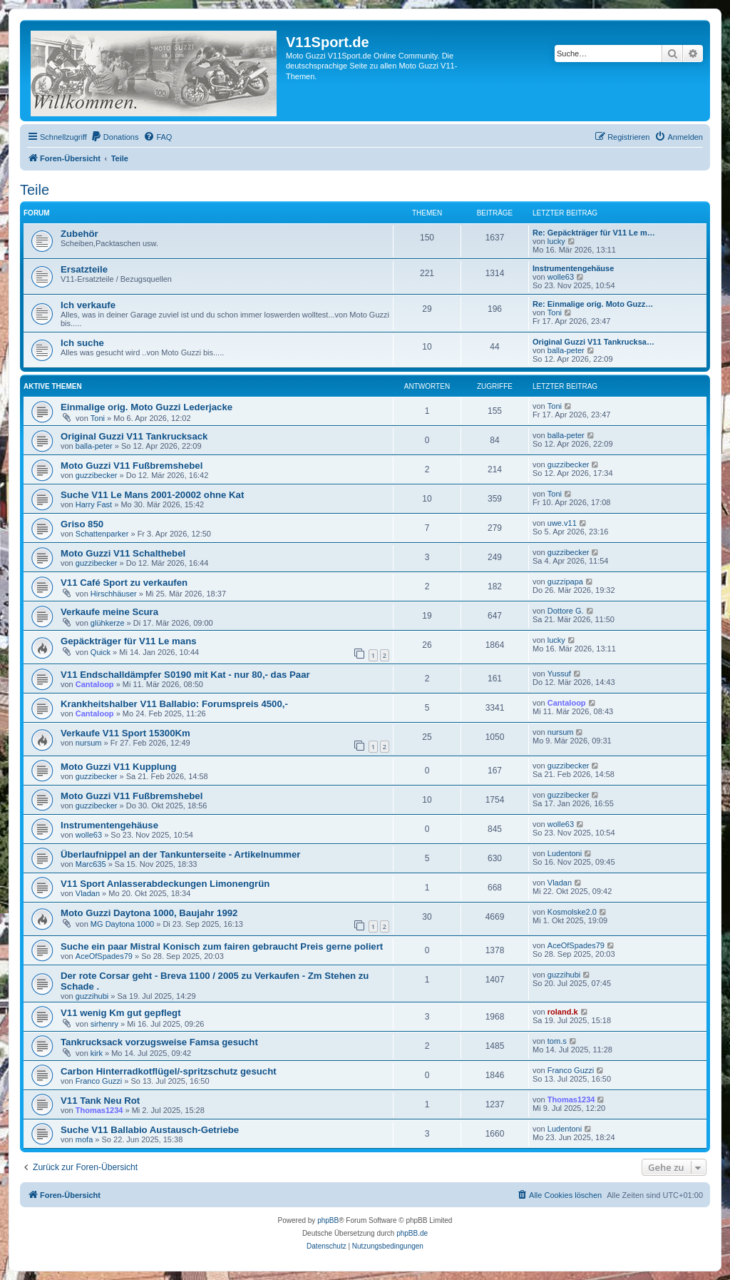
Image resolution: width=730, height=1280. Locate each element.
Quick (100, 652)
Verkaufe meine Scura (109, 611)
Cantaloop (95, 684)
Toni (555, 312)
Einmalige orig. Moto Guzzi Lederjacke (146, 407)
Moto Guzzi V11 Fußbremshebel (131, 465)
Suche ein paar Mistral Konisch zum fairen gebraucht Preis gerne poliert (222, 946)
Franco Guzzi (99, 1081)
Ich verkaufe (88, 305)
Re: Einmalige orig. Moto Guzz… (593, 304)
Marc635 (91, 864)
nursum (89, 742)
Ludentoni (565, 853)
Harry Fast (94, 504)
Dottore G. (566, 610)
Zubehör (79, 233)
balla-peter (566, 350)
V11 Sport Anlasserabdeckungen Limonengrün (165, 883)
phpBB (328, 1220)
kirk (97, 1053)
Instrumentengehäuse (573, 268)
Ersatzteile (84, 269)
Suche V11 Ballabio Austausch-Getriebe (150, 1129)
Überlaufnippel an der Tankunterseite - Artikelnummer (180, 854)
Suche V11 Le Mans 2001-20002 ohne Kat (152, 494)
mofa (84, 1139)
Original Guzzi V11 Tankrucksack (134, 436)
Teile (34, 190)
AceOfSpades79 (104, 956)
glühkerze (108, 623)
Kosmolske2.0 (572, 912)
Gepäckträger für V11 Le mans (129, 641)
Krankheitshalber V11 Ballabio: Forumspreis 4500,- (174, 704)
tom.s (557, 1041)
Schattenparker (102, 533)
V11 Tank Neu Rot (100, 1100)
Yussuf (559, 673)
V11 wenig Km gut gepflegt (121, 1012)
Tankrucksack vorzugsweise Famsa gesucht (159, 1042)
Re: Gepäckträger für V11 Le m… (594, 232)
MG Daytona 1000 (122, 924)
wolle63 (561, 277)
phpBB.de (412, 1233)
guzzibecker (97, 475)
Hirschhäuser (114, 593)
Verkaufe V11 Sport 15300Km (125, 733)
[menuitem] (115, 137)
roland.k (563, 1011)
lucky (556, 241)
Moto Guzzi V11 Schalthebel (123, 553)
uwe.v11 (562, 523)
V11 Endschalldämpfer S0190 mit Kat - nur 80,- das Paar (185, 674)
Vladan (88, 893)
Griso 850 (82, 524)
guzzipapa (565, 581)
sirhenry (104, 1024)
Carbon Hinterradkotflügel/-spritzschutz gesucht (169, 1071)
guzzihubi (92, 996)
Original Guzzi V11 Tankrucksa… (593, 341)
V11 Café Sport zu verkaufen (124, 582)
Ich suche (82, 342)
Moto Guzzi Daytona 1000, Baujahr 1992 (149, 913)
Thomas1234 (99, 1110)
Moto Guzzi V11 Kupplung (119, 766)
